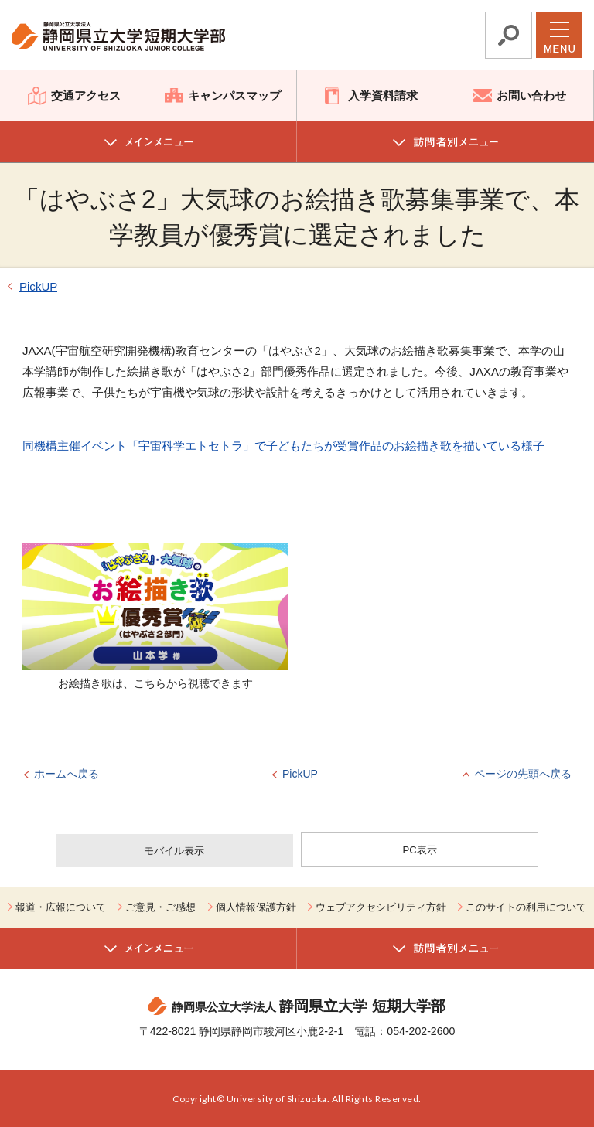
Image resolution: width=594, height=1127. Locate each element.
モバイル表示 (174, 850)
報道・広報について (60, 907)
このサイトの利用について (526, 907)
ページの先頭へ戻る (523, 774)
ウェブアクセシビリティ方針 (381, 907)
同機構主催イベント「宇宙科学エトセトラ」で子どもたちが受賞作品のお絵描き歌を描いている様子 (283, 445)
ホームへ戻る (66, 774)
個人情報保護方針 (256, 907)
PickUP (38, 286)
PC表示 (420, 850)
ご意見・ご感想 (160, 907)
